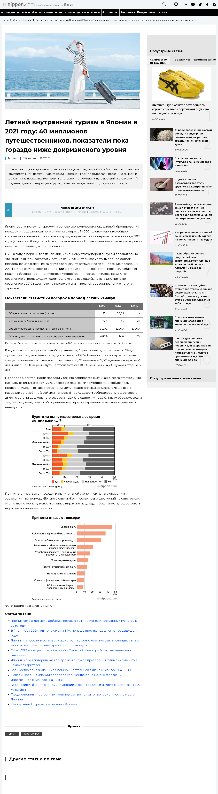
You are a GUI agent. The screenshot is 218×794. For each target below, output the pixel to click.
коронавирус (32, 733)
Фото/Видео (110, 12)
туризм (12, 733)
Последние (8, 12)
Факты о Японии (42, 12)
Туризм (12, 158)
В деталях (23, 12)
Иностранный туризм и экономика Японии (44, 704)
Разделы (127, 12)
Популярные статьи (152, 12)
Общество (29, 158)
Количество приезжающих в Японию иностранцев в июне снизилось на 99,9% (71, 670)
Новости (60, 12)
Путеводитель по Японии (84, 12)
